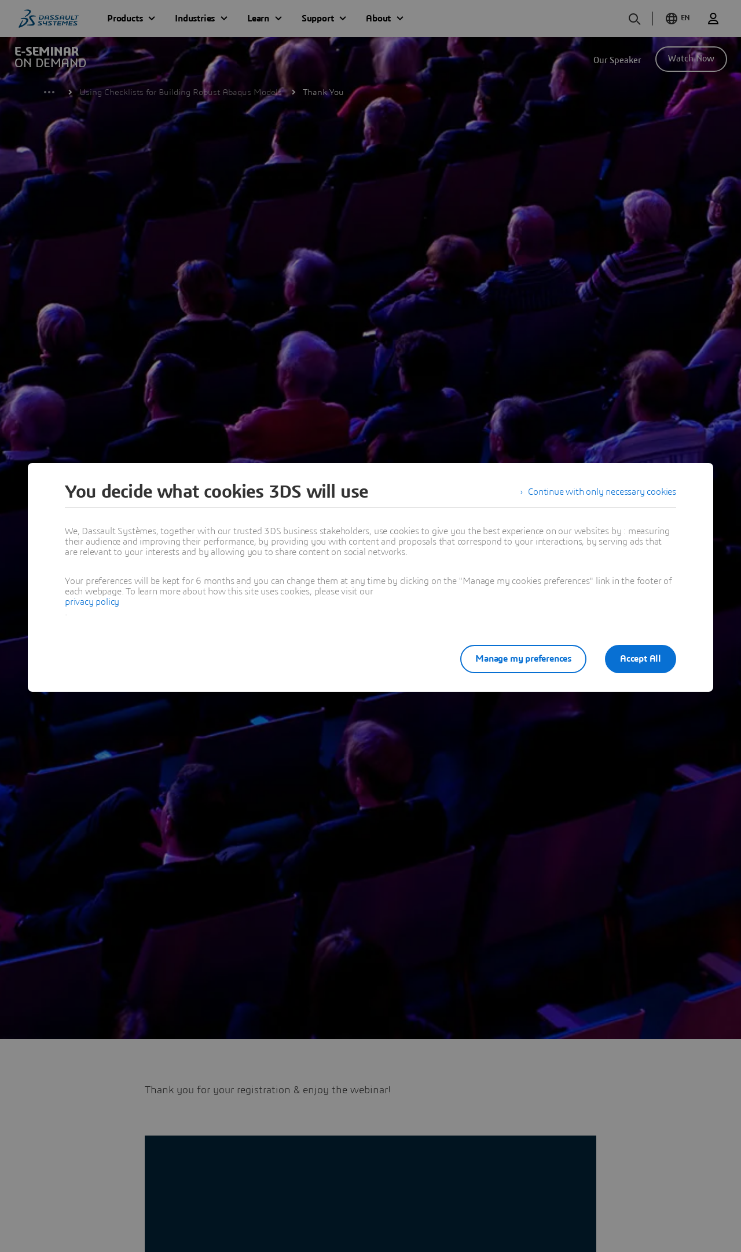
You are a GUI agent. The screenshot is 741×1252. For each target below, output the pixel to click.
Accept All (640, 658)
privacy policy (92, 602)
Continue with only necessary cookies (602, 492)
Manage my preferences (523, 658)
